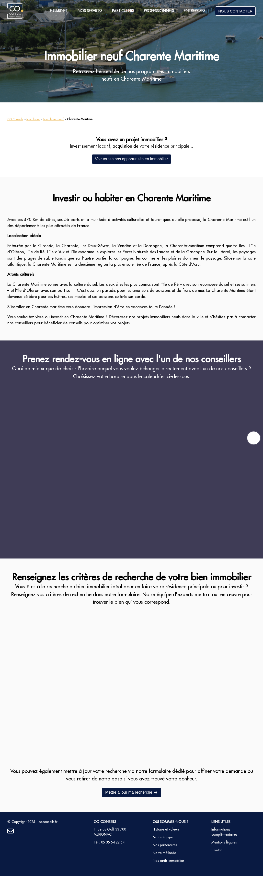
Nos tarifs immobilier (168, 860)
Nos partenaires (165, 845)
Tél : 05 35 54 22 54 (109, 842)
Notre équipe (163, 837)
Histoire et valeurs (166, 829)
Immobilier (33, 119)
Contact (217, 850)
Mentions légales (224, 842)
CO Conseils (15, 119)
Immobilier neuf (53, 119)
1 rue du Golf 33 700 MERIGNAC (110, 832)
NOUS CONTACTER (235, 11)
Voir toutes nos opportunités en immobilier (131, 159)
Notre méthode (164, 853)
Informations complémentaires (224, 832)
